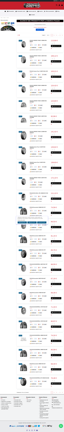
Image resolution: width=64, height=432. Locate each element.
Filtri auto (28, 401)
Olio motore (29, 399)
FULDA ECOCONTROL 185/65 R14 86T (38, 349)
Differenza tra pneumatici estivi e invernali (44, 409)
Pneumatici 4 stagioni (18, 403)
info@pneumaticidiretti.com (57, 407)
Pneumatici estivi (17, 399)
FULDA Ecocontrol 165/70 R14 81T (38, 278)
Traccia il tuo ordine (5, 406)
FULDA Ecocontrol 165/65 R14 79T (38, 250)
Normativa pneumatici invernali (44, 412)
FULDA (31, 58)
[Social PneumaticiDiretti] (27, 430)
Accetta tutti (41, 222)
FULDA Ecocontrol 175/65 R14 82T (38, 292)
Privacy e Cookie (4, 404)
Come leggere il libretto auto (44, 403)
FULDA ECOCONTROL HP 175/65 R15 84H (39, 378)
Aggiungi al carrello (56, 45)
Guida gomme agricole (44, 417)
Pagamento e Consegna (6, 401)
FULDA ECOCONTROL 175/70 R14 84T (38, 321)
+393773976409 (56, 404)
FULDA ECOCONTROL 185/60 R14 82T (38, 335)
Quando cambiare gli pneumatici (44, 406)
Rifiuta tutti (32, 222)
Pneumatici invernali (18, 401)
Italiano (56, 0)
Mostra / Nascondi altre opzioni (40, 27)
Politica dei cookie (21, 220)
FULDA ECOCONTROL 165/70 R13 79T (38, 264)
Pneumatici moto (17, 406)
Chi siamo (3, 399)
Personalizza (22, 222)
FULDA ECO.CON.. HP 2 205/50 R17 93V (39, 193)
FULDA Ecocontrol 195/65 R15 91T (38, 363)
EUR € (61, 0)
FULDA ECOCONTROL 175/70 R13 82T (38, 306)
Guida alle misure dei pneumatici (44, 400)
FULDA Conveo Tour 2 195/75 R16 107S (39, 71)
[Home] (5, 11)
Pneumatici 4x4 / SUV (18, 404)
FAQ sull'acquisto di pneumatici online (5, 408)
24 (48, 35)
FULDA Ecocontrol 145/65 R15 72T (38, 207)
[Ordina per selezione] (43, 35)
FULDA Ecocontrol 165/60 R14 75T (38, 235)
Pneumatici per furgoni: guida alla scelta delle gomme (44, 415)
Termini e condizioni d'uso (6, 403)
